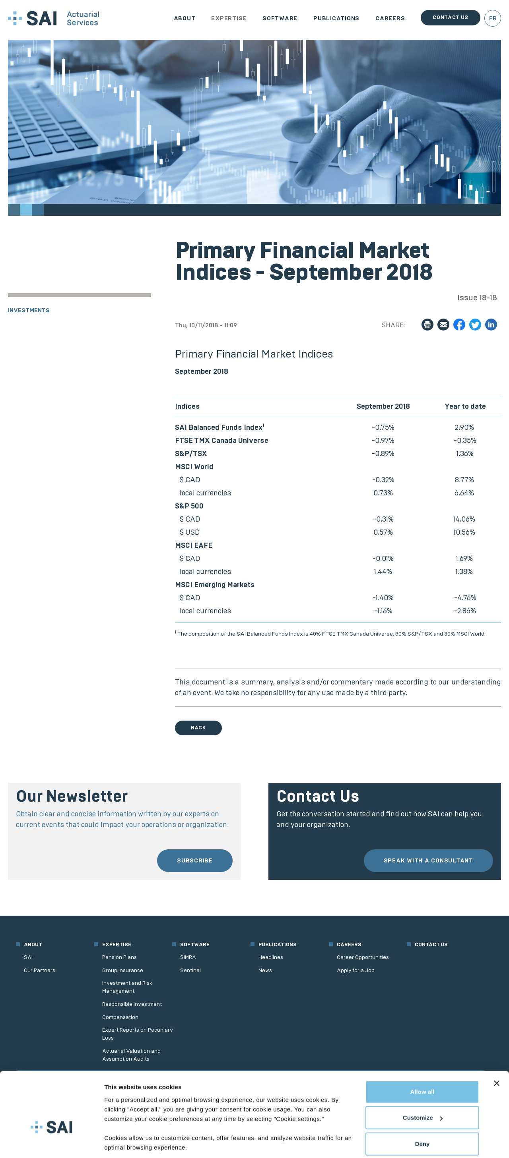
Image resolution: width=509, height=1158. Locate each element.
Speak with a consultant (428, 860)
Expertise (229, 18)
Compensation (120, 1017)
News (265, 970)
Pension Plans (119, 957)
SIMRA (188, 957)
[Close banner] (496, 1056)
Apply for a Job (356, 970)
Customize (423, 1090)
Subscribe (195, 860)
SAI (28, 957)
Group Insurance (122, 970)
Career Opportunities (363, 957)
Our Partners (39, 970)
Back (198, 728)
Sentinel (190, 970)
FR (493, 18)
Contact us (450, 17)
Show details (122, 1142)
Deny (422, 1117)
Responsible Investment (132, 1004)
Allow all (422, 1064)
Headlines (270, 957)
